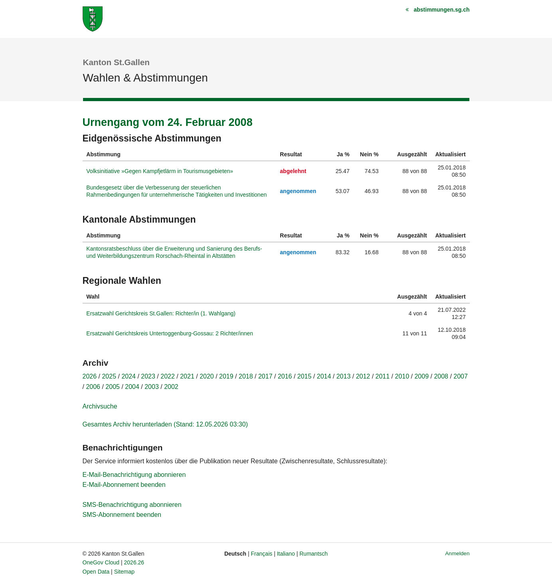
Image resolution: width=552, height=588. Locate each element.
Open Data (96, 571)
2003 (151, 386)
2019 (226, 376)
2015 (304, 376)
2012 (363, 376)
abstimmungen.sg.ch (441, 9)
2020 (207, 376)
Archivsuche (100, 406)
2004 (132, 386)
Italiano (286, 553)
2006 (93, 386)
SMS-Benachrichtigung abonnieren (132, 504)
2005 (112, 386)
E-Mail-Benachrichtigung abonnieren (134, 474)
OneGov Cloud (101, 562)
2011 (383, 376)
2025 (109, 376)
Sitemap (124, 571)
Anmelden (457, 553)
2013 (343, 376)
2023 (148, 376)
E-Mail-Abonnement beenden (124, 484)
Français (262, 553)
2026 (90, 376)
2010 (402, 376)
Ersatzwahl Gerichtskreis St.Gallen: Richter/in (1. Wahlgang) (160, 313)
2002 (171, 386)
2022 (167, 376)
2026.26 (134, 562)
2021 (187, 376)
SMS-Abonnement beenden (122, 514)
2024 (128, 376)
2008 (441, 376)
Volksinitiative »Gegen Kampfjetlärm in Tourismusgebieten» (159, 171)
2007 (460, 376)
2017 (265, 376)
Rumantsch (313, 553)
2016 (285, 376)
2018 (246, 376)
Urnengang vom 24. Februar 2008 (168, 122)
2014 (324, 376)
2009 (421, 376)
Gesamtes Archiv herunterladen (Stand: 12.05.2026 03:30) (165, 424)
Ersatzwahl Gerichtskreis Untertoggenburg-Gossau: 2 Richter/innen (169, 333)
